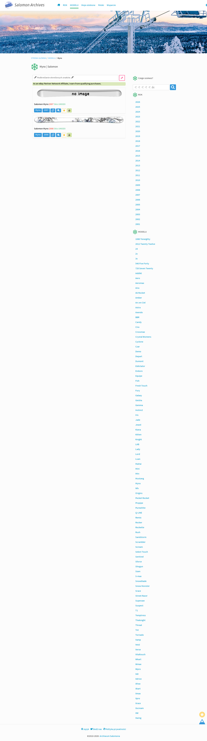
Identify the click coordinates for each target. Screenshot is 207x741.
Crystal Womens (143, 337)
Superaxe (140, 601)
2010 (137, 180)
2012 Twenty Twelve (145, 244)
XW (136, 713)
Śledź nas (96, 729)
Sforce (138, 562)
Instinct (139, 410)
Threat (138, 625)
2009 (137, 185)
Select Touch (141, 552)
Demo (138, 352)
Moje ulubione (88, 5)
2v (136, 254)
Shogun (139, 567)
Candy (138, 322)
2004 (137, 210)
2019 (137, 136)
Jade (137, 420)
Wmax (138, 664)
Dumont (139, 361)
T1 (136, 611)
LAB (137, 444)
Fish (137, 381)
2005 (137, 205)
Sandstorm (140, 537)
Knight (138, 439)
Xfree (137, 684)
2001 (137, 224)
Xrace (138, 703)
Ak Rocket (140, 293)
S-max (138, 576)
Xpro (137, 698)
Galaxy (138, 396)
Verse (138, 650)
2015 (137, 156)
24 (136, 249)
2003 (137, 214)
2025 (137, 107)
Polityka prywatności (114, 729)
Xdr (137, 674)
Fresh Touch (141, 386)
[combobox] (151, 87)
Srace (138, 591)
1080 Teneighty (142, 239)
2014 (137, 161)
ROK (65, 5)
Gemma (139, 405)
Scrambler (140, 542)
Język (85, 729)
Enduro (139, 371)
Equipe (138, 376)
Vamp (138, 640)
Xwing (138, 718)
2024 (137, 112)
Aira (137, 288)
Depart (138, 356)
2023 (137, 117)
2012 (137, 170)
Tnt (137, 630)
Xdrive (138, 679)
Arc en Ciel (140, 303)
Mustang (139, 479)
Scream (139, 547)
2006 (137, 200)
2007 (137, 195)
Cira (137, 327)
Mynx (138, 483)
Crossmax (140, 332)
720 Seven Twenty (144, 268)
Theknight (140, 620)
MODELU (74, 5)
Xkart (138, 689)
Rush (137, 532)
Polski (101, 5)
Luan (137, 459)
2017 (137, 146)
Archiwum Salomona (110, 736)
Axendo (139, 312)
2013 (137, 166)
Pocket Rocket (142, 498)
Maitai (138, 464)
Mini (137, 469)
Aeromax (139, 283)
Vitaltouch (140, 654)
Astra (138, 308)
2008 (137, 190)
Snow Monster (142, 586)
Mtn (137, 474)
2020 (137, 131)
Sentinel (139, 557)
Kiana (138, 430)
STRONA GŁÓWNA (38, 58)
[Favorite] (202, 714)
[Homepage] (58, 5)
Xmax (138, 694)
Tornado (139, 635)
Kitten (138, 435)
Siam (137, 571)
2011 (137, 175)
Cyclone (139, 342)
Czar (137, 347)
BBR (137, 317)
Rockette (139, 527)
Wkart (138, 659)
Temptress (140, 615)
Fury (137, 391)
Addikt (138, 273)
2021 (137, 126)
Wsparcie (111, 5)
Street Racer (141, 596)
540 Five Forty (142, 264)
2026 (137, 102)
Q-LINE (138, 513)
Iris (136, 415)
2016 (137, 151)
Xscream (139, 708)
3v (136, 259)
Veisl (137, 645)
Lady (137, 449)
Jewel (138, 425)
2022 (137, 122)
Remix (138, 518)
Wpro (138, 669)
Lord (137, 454)
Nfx (137, 488)
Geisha (138, 400)
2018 (137, 141)
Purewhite (140, 508)
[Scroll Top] (202, 721)
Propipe (139, 503)
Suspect (139, 606)
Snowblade (140, 581)
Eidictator (140, 366)
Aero (137, 278)
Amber (138, 298)
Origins (138, 493)
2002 (137, 219)
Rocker (138, 523)
